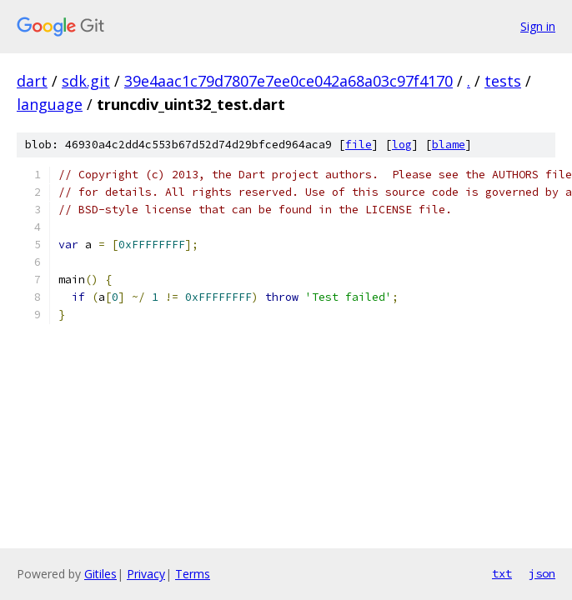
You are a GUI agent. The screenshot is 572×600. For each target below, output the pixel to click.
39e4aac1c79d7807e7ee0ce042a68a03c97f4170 (288, 81)
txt (502, 573)
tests (502, 81)
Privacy (146, 574)
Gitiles (100, 574)
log (402, 145)
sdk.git (86, 81)
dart (32, 81)
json (542, 573)
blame (448, 145)
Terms (192, 574)
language (50, 104)
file (358, 145)
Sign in (537, 26)
